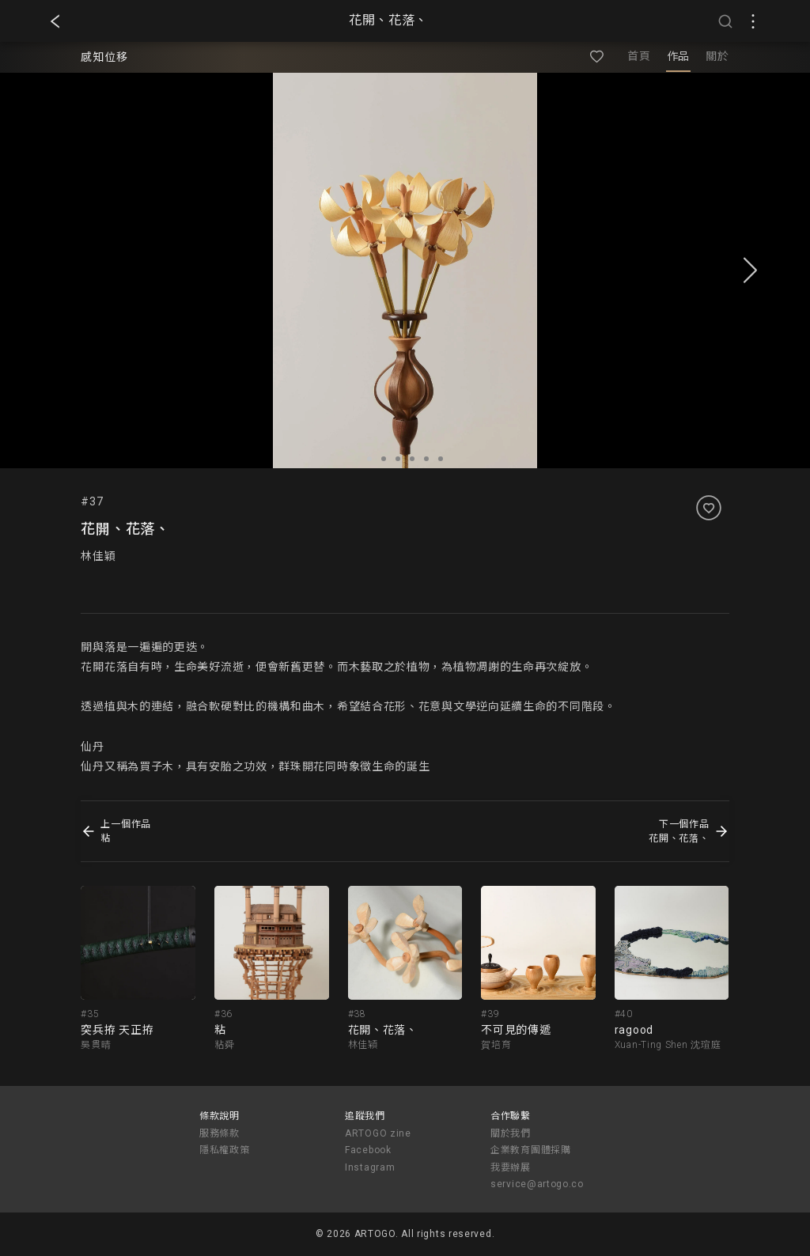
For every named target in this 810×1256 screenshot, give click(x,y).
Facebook (368, 1150)
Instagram (370, 1167)
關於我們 (510, 1133)
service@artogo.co (537, 1184)
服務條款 (219, 1133)
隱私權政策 (224, 1150)
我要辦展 (510, 1167)
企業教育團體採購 (530, 1150)
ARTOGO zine (378, 1133)
